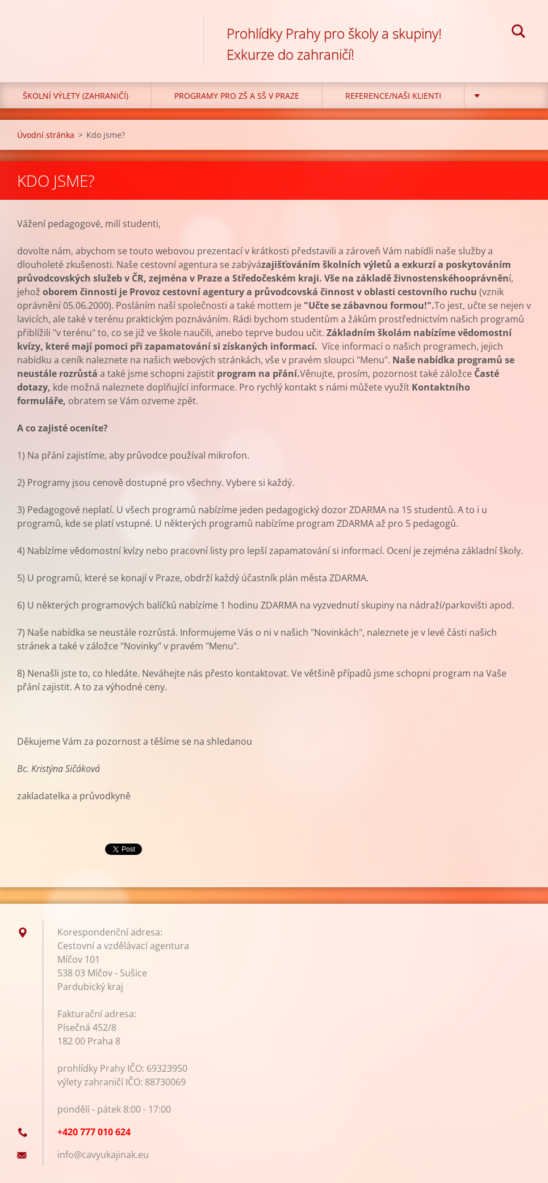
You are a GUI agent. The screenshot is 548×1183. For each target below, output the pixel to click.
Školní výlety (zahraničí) (75, 95)
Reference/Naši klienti (393, 95)
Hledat (518, 33)
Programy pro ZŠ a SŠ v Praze (236, 95)
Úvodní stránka (45, 134)
